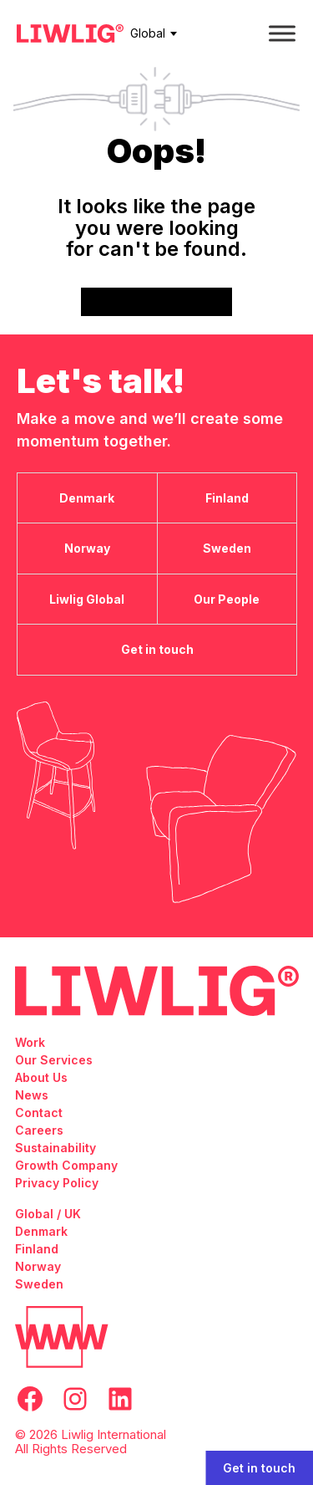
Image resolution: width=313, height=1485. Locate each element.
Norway (38, 1266)
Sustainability (55, 1148)
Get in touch (259, 1468)
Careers (39, 1130)
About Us (41, 1077)
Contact (39, 1112)
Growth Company (66, 1165)
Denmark (41, 1231)
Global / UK (48, 1214)
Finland (36, 1249)
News (31, 1095)
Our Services (54, 1060)
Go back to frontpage (156, 301)
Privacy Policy (56, 1183)
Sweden (39, 1284)
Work (30, 1042)
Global (147, 33)
